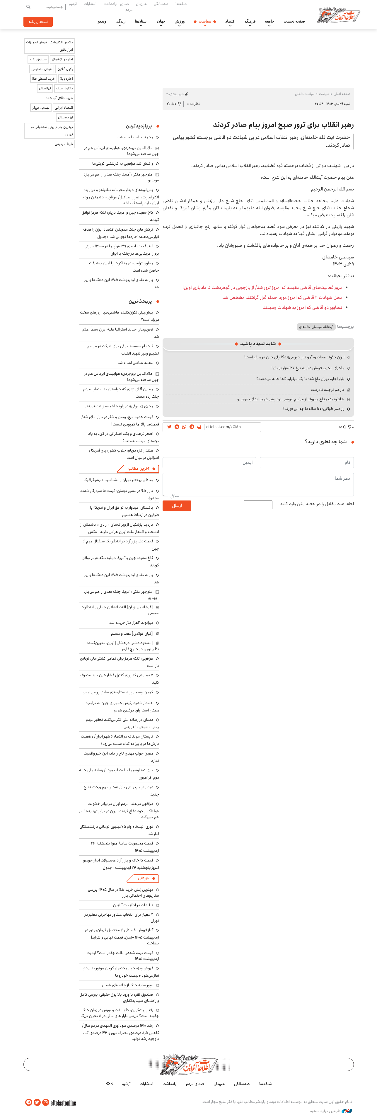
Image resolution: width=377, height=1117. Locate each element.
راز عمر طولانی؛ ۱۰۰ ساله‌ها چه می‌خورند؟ (313, 409)
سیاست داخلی (304, 94)
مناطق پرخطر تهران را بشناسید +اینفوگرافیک (118, 480)
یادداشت (110, 4)
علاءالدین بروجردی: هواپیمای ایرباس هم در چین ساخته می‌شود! (121, 151)
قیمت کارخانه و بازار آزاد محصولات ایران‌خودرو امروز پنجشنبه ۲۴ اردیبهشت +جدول (121, 864)
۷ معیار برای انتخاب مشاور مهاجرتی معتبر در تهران (122, 917)
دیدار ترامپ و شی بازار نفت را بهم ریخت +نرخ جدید (121, 791)
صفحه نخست (294, 21)
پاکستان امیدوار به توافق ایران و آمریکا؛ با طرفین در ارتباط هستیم (124, 511)
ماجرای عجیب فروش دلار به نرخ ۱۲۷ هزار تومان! (308, 368)
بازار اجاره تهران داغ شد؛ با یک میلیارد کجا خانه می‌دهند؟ (300, 379)
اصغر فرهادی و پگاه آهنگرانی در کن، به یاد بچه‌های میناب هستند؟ (123, 437)
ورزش (180, 21)
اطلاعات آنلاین (339, 14)
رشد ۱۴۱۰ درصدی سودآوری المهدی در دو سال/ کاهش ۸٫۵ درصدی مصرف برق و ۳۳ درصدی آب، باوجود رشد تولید (120, 1032)
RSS (109, 1084)
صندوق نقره (38, 59)
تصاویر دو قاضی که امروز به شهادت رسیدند (302, 307)
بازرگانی (143, 878)
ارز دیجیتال (65, 117)
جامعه (269, 21)
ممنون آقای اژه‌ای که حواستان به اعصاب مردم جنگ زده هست (121, 393)
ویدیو (102, 21)
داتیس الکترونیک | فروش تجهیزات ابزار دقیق (49, 46)
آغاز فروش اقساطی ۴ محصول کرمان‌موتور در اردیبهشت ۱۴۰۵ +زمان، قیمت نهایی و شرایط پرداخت (122, 936)
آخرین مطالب (138, 468)
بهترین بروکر (41, 107)
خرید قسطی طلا (43, 78)
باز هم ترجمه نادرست (327, 389)
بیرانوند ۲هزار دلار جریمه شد (131, 622)
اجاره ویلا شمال (62, 59)
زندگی (120, 21)
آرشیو (73, 4)
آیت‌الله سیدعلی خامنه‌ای (316, 327)
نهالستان (45, 88)
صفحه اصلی (342, 94)
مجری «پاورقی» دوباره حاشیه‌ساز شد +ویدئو (119, 406)
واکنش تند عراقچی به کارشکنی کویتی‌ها (122, 163)
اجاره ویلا (66, 78)
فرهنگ (250, 21)
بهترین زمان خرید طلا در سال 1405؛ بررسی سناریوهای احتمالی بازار (123, 892)
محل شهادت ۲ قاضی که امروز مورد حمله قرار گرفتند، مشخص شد (282, 297)
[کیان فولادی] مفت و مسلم (132, 633)
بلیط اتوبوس (64, 144)
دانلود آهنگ (64, 88)
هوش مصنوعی (41, 69)
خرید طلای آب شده (59, 98)
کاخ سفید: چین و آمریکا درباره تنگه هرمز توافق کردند (120, 561)
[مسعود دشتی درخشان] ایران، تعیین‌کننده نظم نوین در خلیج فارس (122, 646)
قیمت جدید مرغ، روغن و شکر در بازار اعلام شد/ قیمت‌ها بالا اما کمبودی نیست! (120, 421)
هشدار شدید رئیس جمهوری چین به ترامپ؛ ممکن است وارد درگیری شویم (122, 707)
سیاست (205, 21)
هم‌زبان (141, 4)
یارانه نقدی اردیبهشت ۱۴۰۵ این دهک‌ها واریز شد (121, 283)
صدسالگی (161, 4)
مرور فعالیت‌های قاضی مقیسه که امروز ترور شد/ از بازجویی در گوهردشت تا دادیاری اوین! (262, 287)
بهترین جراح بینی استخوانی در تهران (52, 130)
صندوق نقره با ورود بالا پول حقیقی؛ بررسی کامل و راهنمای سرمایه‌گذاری (119, 997)
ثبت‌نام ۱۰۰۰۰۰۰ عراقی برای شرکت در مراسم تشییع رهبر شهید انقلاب (123, 350)
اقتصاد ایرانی (64, 107)
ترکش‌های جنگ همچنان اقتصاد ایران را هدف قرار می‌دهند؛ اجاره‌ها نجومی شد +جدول (121, 233)
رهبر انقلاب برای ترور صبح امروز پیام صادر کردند (283, 124)
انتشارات (90, 4)
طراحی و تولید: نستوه (331, 1110)
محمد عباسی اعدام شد (135, 137)
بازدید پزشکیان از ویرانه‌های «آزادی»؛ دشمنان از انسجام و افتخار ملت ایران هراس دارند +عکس (119, 528)
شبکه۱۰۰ (181, 4)
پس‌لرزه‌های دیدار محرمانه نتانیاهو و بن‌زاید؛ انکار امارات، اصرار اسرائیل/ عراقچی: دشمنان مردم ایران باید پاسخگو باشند (121, 196)
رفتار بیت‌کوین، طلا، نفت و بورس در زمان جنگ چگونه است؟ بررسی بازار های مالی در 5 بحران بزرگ (120, 1013)
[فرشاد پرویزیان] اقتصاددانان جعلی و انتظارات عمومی (120, 610)
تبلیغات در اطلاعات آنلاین (133, 905)
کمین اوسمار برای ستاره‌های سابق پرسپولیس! (117, 692)
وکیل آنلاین (65, 69)
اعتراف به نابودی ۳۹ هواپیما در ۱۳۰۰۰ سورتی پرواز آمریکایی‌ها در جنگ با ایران (121, 250)
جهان (161, 21)
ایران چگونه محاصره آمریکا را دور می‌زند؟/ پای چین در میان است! (294, 357)
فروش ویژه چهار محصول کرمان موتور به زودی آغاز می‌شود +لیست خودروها (121, 972)
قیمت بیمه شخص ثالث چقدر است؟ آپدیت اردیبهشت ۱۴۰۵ (122, 956)
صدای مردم (126, 6)
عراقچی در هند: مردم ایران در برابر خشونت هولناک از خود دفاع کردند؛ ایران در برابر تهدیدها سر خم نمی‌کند (119, 810)
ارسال (177, 505)
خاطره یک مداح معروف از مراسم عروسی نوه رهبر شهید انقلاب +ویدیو (290, 399)
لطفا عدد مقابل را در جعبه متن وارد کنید (317, 504)
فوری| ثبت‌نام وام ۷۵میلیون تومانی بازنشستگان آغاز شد (119, 830)
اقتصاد (230, 21)
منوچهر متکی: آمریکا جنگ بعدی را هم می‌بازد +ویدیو (121, 177)
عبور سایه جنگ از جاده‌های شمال (127, 985)
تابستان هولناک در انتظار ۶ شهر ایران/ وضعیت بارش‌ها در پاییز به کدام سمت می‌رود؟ (120, 740)
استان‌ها (141, 21)
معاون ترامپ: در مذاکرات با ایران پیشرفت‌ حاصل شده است (124, 267)
